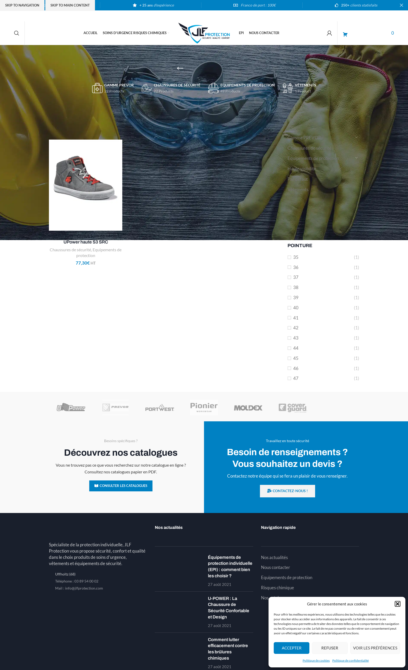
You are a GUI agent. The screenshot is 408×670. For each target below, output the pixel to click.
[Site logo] (204, 32)
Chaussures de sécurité (310, 148)
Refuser (329, 648)
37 (295, 277)
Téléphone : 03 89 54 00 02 (76, 581)
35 (295, 257)
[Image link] (98, 530)
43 (295, 338)
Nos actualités (274, 557)
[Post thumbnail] (179, 570)
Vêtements (298, 189)
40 (295, 307)
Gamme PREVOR (304, 137)
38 (295, 287)
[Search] (16, 33)
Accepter (292, 648)
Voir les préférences (375, 648)
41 (295, 318)
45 (295, 358)
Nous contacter (275, 567)
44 (295, 348)
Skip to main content (70, 5)
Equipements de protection (313, 158)
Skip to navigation (22, 5)
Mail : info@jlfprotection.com (79, 588)
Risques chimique (277, 587)
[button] (397, 603)
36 (295, 267)
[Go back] (180, 68)
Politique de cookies (316, 660)
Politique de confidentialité (350, 660)
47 (295, 378)
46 (295, 368)
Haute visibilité (302, 168)
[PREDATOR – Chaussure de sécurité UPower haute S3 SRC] (85, 185)
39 (295, 297)
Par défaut (298, 179)
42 (295, 327)
